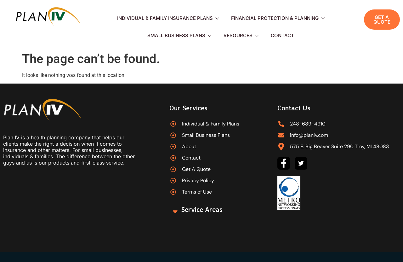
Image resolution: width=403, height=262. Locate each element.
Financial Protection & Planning (277, 18)
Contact (282, 35)
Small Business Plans (179, 35)
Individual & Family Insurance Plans (168, 18)
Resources (241, 35)
